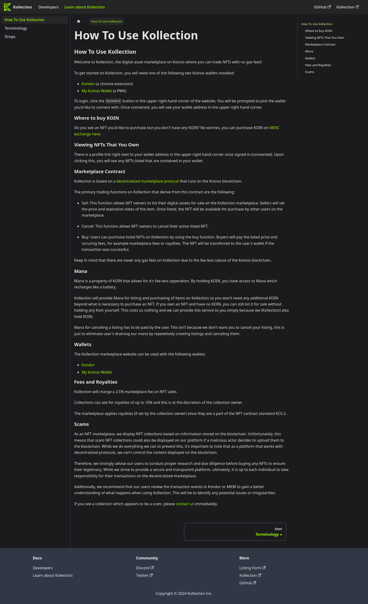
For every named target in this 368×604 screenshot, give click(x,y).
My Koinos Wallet (97, 90)
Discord (145, 567)
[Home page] (78, 21)
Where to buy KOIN (318, 31)
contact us (185, 503)
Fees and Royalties (318, 65)
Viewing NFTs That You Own (324, 37)
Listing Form (252, 567)
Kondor (88, 83)
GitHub (322, 7)
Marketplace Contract (320, 44)
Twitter (144, 575)
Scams (309, 72)
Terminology (16, 28)
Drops (10, 36)
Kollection (348, 7)
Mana (309, 51)
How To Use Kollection (24, 19)
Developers (48, 7)
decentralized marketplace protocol (148, 181)
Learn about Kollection (84, 7)
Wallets (310, 58)
